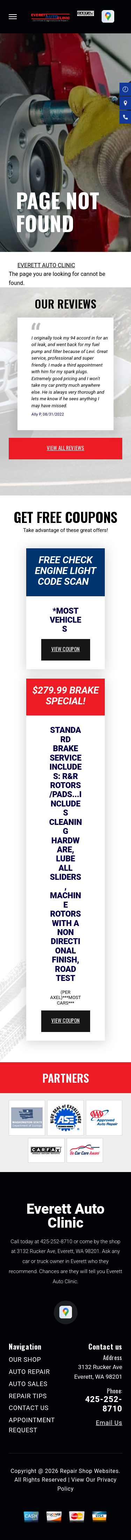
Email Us (109, 1423)
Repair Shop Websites (89, 1471)
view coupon (65, 649)
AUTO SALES (28, 1383)
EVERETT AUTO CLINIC (46, 265)
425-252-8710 (56, 1241)
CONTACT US (29, 1407)
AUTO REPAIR (29, 1371)
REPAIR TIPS (28, 1396)
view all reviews (65, 447)
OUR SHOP (25, 1359)
